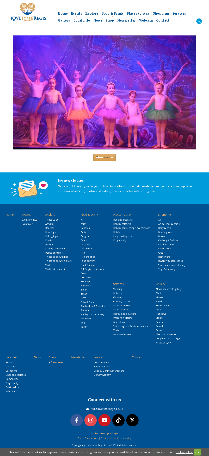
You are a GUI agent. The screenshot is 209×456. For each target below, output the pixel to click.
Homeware (164, 256)
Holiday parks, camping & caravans (131, 227)
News (98, 20)
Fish (83, 252)
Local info (82, 21)
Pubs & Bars (87, 302)
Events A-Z (27, 223)
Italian (84, 293)
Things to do (52, 219)
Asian (83, 223)
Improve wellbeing (122, 317)
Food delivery (88, 260)
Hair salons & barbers (124, 313)
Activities (50, 223)
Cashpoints (11, 370)
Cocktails (85, 244)
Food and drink (166, 244)
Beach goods (165, 232)
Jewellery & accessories (170, 260)
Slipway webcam (102, 374)
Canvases (57, 362)
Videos (159, 297)
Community (12, 378)
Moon (159, 309)
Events (76, 14)
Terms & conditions (87, 438)
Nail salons (119, 322)
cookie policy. (184, 452)
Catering (117, 297)
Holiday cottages (122, 223)
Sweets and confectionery (171, 265)
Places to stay (138, 14)
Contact (163, 20)
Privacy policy (108, 438)
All (82, 219)
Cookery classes (121, 301)
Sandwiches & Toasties (93, 306)
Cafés (84, 240)
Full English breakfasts (92, 269)
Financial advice (121, 305)
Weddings (118, 289)
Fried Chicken (88, 265)
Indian (84, 289)
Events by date (29, 219)
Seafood (85, 310)
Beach (159, 301)
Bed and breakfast (123, 219)
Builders (117, 293)
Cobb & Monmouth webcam (109, 370)
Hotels (116, 232)
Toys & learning (166, 269)
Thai (83, 322)
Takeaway (86, 318)
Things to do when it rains (59, 260)
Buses (9, 362)
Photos (160, 293)
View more (104, 157)
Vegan (84, 326)
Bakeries (85, 227)
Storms (160, 317)
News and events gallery (169, 289)
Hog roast (86, 277)
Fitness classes (121, 309)
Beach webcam (102, 366)
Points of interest (54, 252)
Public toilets (12, 387)
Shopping (161, 14)
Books (161, 236)
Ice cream (86, 285)
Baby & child (164, 227)
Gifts (160, 252)
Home (63, 13)
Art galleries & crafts (169, 223)
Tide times (11, 391)
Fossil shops (164, 248)
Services (179, 14)
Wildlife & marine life (56, 269)
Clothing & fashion (168, 240)
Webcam (146, 21)
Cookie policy (124, 438)
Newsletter (126, 20)
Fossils (48, 240)
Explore (91, 14)
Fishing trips (51, 236)
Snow (159, 330)
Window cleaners (122, 334)
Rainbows (161, 313)
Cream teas (87, 248)
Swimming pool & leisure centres (130, 326)
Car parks (11, 366)
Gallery (64, 21)
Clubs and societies (16, 374)
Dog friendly (119, 240)
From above (162, 305)
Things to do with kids (56, 256)
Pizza (83, 297)
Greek (84, 273)
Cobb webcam (101, 362)
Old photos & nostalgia (168, 338)
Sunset (159, 326)
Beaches (49, 227)
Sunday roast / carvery (92, 314)
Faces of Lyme (164, 342)
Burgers (85, 236)
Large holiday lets (122, 236)
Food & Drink (113, 14)
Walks (48, 265)
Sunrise (160, 322)
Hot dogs (85, 281)
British (84, 232)
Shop (110, 21)
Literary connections (56, 248)
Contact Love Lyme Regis (104, 433)
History (49, 244)
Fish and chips (88, 256)
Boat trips (50, 232)
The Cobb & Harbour (167, 334)
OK (197, 452)
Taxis (116, 330)
